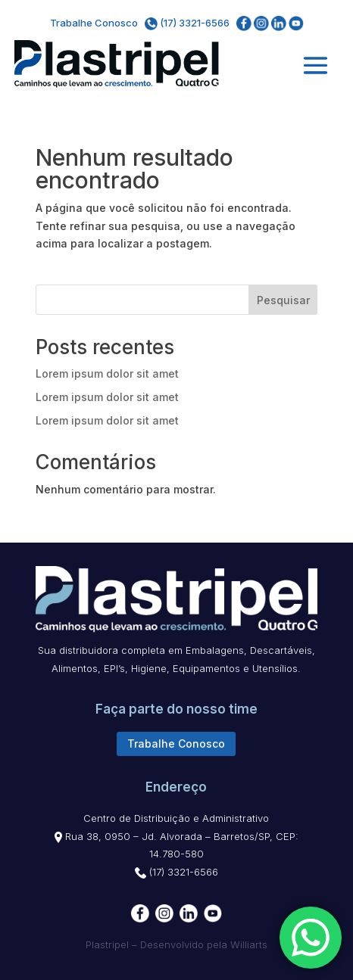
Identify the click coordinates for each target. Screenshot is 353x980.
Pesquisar (283, 300)
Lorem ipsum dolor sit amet (107, 373)
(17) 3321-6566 (188, 23)
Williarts (248, 944)
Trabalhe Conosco (94, 23)
